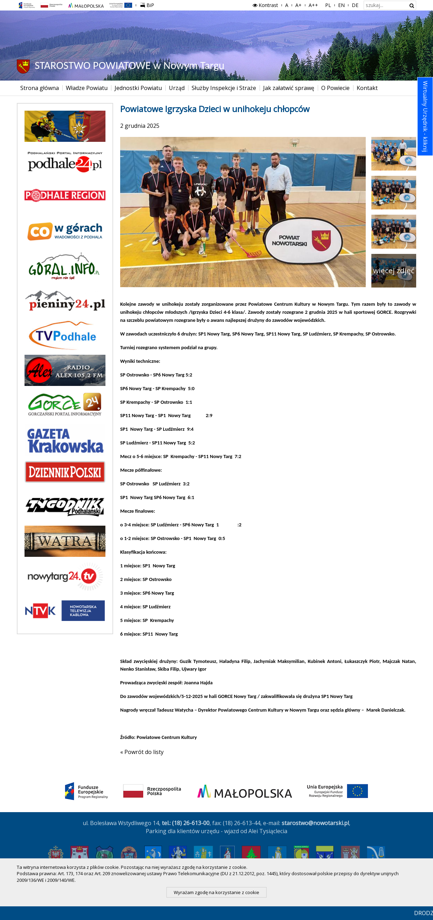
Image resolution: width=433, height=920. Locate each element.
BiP (148, 4)
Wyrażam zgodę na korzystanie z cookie (216, 892)
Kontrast (265, 5)
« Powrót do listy (142, 752)
